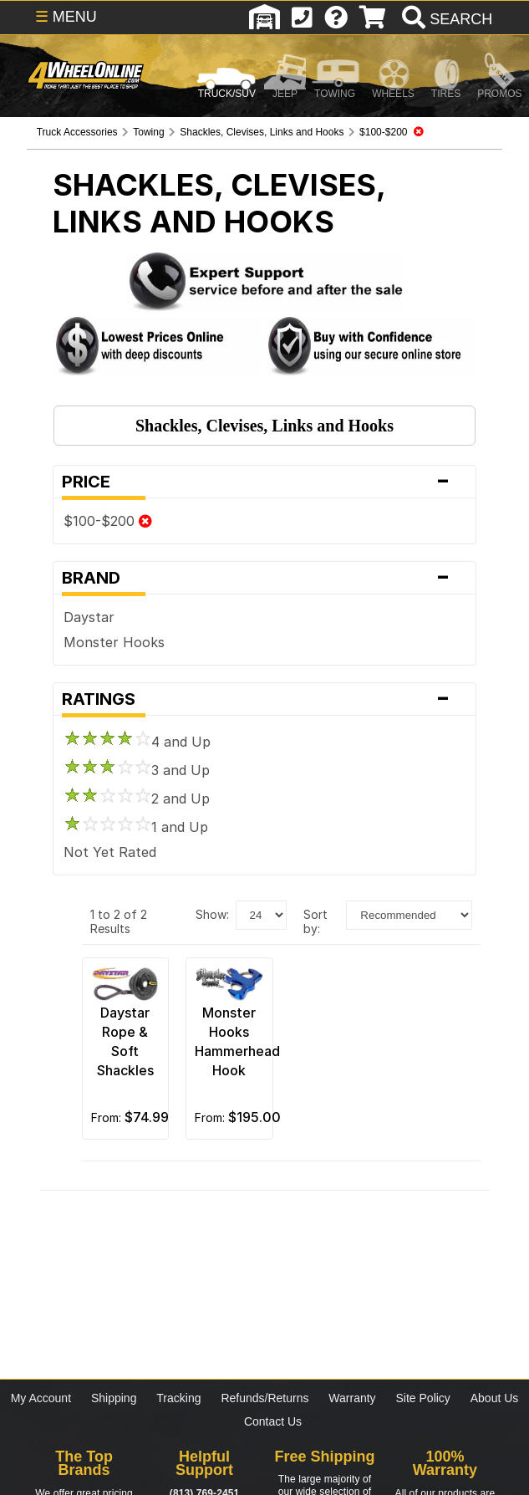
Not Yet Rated (110, 852)
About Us (495, 1398)
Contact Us (273, 1421)
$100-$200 (108, 521)
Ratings (264, 699)
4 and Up (137, 741)
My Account (41, 1398)
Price (264, 481)
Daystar (89, 617)
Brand (264, 577)
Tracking (178, 1398)
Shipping (114, 1398)
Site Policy (423, 1398)
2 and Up (137, 798)
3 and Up (137, 770)
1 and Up (136, 827)
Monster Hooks (114, 642)
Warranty (351, 1398)
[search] (445, 19)
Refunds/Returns (264, 1398)
